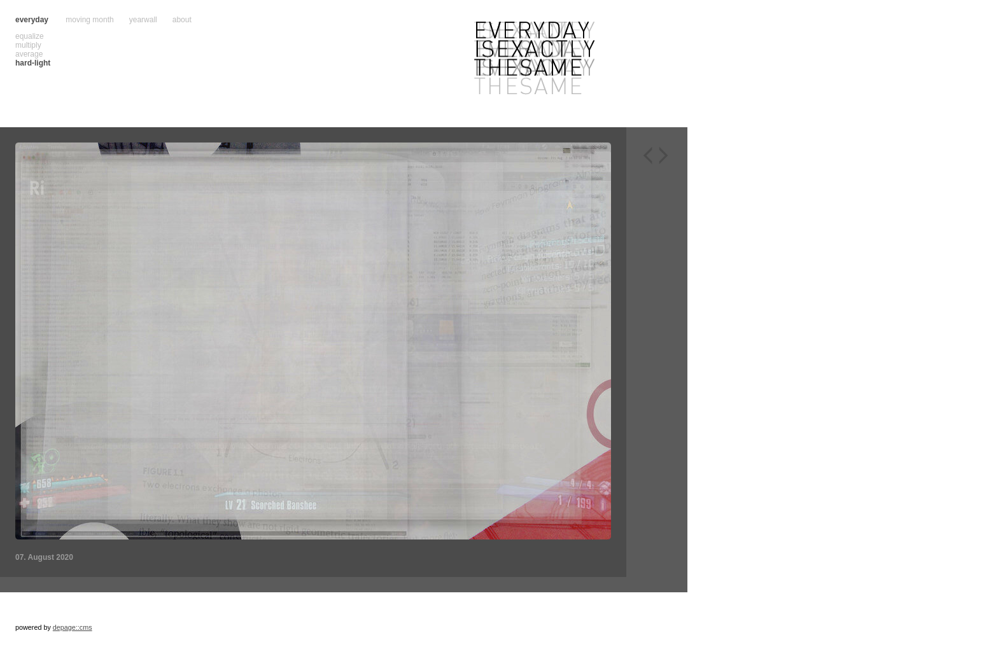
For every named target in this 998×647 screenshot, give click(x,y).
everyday (31, 19)
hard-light (32, 63)
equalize (29, 36)
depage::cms (72, 627)
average (29, 54)
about (182, 19)
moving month (89, 19)
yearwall (143, 19)
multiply (28, 45)
